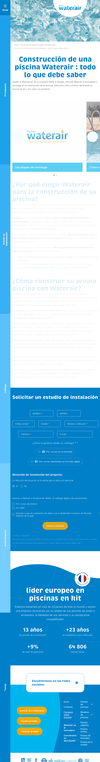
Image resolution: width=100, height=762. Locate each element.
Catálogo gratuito (29, 731)
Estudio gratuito (29, 721)
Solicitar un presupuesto (32, 710)
